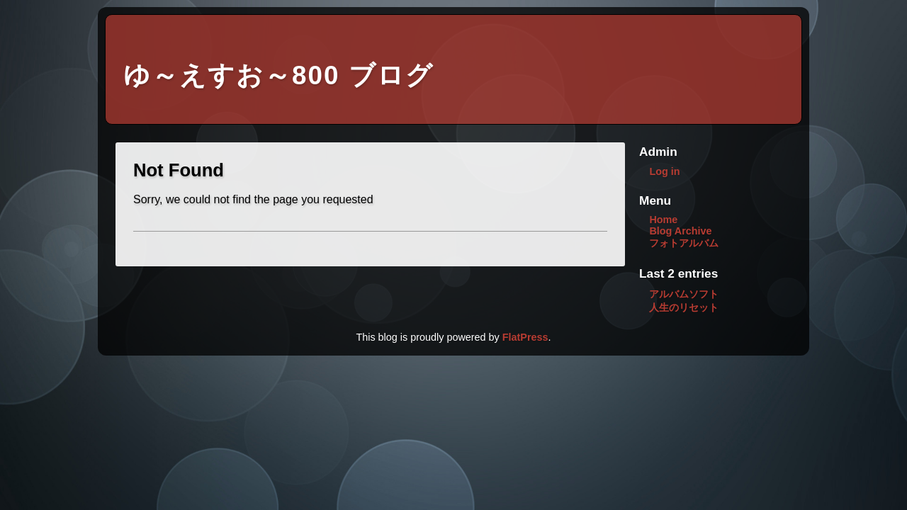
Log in (664, 171)
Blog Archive (680, 231)
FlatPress (525, 337)
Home (663, 219)
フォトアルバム (684, 243)
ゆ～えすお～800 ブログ (278, 75)
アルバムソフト (684, 294)
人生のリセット (684, 307)
